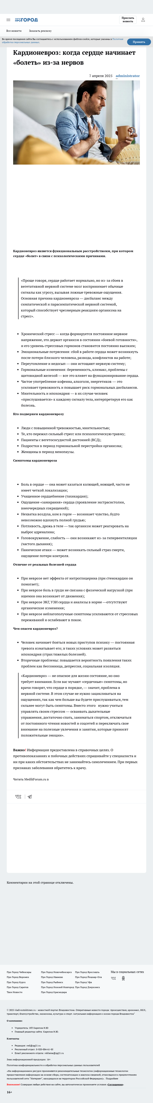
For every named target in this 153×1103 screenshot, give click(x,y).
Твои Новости (14, 992)
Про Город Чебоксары (19, 972)
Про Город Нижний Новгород (57, 987)
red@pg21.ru (33, 1045)
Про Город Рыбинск (52, 982)
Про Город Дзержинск (87, 987)
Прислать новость (128, 19)
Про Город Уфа (83, 982)
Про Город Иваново (52, 977)
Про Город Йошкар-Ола (88, 977)
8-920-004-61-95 (44, 1049)
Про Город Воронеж (18, 977)
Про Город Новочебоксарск (56, 972)
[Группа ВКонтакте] (113, 978)
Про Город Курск (16, 982)
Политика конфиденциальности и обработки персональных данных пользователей (53, 1065)
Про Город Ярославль (87, 972)
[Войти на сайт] (143, 20)
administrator (128, 75)
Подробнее (112, 1078)
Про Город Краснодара (54, 992)
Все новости (14, 31)
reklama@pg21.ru (54, 1053)
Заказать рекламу (40, 31)
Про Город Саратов (17, 987)
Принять (139, 42)
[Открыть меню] (8, 20)
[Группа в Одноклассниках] (123, 978)
